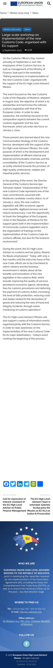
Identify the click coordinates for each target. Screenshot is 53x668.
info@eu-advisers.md (31, 612)
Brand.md (33, 661)
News (35, 13)
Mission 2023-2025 (19, 13)
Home (3, 13)
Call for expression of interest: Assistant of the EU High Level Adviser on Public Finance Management (14, 505)
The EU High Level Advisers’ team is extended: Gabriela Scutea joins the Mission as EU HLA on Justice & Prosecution (38, 506)
